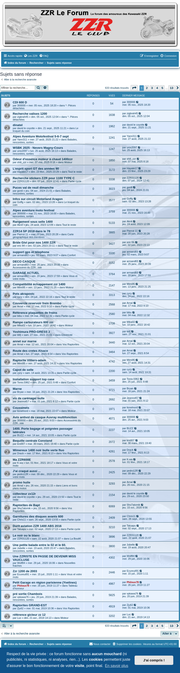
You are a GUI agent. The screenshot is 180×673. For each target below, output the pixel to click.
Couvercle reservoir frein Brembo (37, 303)
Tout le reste (75, 171)
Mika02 (21, 325)
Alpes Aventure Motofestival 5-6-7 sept (41, 136)
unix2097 (22, 150)
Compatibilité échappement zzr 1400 (39, 284)
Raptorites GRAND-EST (30, 605)
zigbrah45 (22, 116)
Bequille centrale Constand (32, 440)
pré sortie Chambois (27, 594)
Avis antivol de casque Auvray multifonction (45, 417)
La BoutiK (75, 538)
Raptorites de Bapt (26, 505)
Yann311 (22, 139)
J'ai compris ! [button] (154, 660)
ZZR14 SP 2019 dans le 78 (31, 231)
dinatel (18, 125)
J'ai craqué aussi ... (27, 471)
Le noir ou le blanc (26, 535)
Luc (19, 617)
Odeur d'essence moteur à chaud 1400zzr (43, 159)
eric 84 (21, 245)
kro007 (21, 443)
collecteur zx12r (24, 493)
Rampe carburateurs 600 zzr (33, 322)
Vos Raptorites (71, 344)
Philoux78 (23, 585)
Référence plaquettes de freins (35, 312)
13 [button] (171, 88)
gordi (20, 190)
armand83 (23, 255)
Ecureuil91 (23, 574)
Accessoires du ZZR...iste (27, 267)
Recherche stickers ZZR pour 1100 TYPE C (44, 178)
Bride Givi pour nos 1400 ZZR (34, 242)
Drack (20, 453)
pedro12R (22, 474)
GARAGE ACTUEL (26, 273)
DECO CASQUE (24, 261)
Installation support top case (33, 379)
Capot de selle (23, 369)
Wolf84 (21, 563)
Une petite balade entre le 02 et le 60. (39, 545)
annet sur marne (25, 341)
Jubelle (21, 548)
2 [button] (147, 88)
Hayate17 (22, 171)
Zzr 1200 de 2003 (25, 571)
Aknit (20, 224)
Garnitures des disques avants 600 (38, 516)
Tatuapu (21, 529)
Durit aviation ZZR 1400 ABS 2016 (37, 526)
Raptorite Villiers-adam (29, 360)
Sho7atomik (24, 508)
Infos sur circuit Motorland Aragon (38, 199)
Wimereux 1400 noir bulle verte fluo (38, 450)
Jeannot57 (23, 401)
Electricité (67, 334)
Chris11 (21, 519)
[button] (134, 88)
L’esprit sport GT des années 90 (36, 168)
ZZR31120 (23, 181)
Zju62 (20, 608)
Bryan (20, 391)
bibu (19, 315)
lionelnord (22, 411)
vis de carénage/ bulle (28, 398)
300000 (21, 105)
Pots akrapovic (24, 293)
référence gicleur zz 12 (29, 614)
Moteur (68, 162)
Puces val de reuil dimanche (33, 187)
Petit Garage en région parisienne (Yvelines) (45, 582)
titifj (19, 334)
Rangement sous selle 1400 (33, 221)
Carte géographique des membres (43, 235)
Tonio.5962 (23, 382)
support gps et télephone (31, 252)
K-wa (20, 462)
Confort (71, 255)
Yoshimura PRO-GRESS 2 (31, 331)
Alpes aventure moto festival (33, 210)
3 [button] (152, 88)
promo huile (21, 482)
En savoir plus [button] (116, 666)
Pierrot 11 (22, 234)
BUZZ (20, 435)
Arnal (20, 306)
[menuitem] (31, 56)
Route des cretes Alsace (30, 350)
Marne (17, 388)
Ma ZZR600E (22, 459)
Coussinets (21, 408)
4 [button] (157, 88)
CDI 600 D (20, 102)
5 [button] (162, 88)
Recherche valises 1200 (30, 113)
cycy (19, 296)
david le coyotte (26, 128)
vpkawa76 (23, 597)
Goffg (20, 202)
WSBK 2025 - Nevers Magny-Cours (38, 147)
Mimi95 (21, 287)
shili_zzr (21, 162)
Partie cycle (74, 181)
